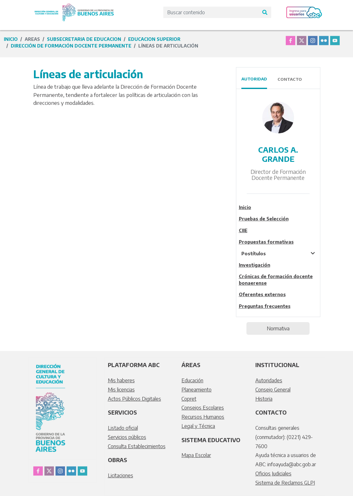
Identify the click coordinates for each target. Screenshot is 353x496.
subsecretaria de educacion (84, 39)
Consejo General (273, 389)
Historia (263, 399)
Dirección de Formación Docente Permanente (71, 45)
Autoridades (268, 380)
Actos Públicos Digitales (134, 399)
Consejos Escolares (202, 407)
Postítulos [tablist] (253, 253)
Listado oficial (123, 428)
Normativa (278, 328)
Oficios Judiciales (273, 473)
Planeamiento (196, 389)
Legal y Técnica (198, 426)
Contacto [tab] (290, 79)
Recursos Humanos (202, 417)
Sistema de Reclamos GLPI (285, 483)
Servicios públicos (127, 437)
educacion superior (154, 39)
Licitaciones (120, 475)
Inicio (11, 39)
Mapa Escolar (196, 455)
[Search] (210, 12)
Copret (188, 399)
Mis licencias (121, 389)
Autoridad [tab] (254, 78)
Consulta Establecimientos (137, 446)
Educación (192, 380)
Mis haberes (121, 380)
